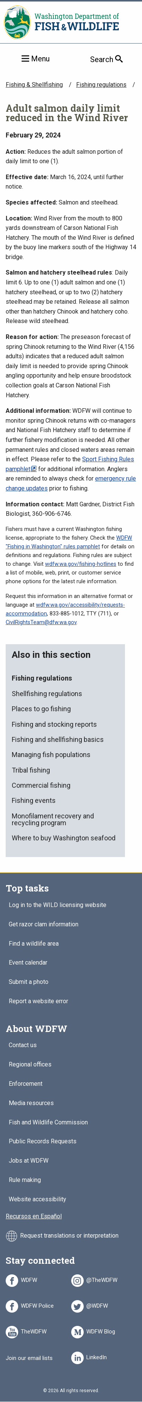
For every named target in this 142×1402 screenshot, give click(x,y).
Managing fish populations (51, 755)
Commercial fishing (41, 785)
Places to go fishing (41, 709)
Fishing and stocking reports (54, 724)
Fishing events (34, 800)
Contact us (23, 1045)
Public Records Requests (42, 1141)
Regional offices (30, 1065)
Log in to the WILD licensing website (57, 905)
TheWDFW (34, 1330)
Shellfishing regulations (47, 694)
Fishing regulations (101, 84)
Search (116, 59)
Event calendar (28, 963)
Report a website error (38, 1001)
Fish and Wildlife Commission (48, 1122)
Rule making (25, 1180)
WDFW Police (37, 1304)
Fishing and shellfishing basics (58, 739)
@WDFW (97, 1304)
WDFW (29, 1278)
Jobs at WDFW (28, 1161)
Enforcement (25, 1084)
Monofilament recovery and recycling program (53, 819)
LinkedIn (96, 1356)
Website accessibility (37, 1199)
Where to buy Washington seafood (63, 838)
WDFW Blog (100, 1330)
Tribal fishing (31, 770)
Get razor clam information (43, 924)
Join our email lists (29, 1358)
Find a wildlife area (34, 944)
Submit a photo (28, 982)
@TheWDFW (101, 1278)
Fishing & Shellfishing (34, 84)
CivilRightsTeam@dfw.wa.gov (41, 622)
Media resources (31, 1103)
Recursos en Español (34, 1216)
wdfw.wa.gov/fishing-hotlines (80, 564)
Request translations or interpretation (69, 1235)
